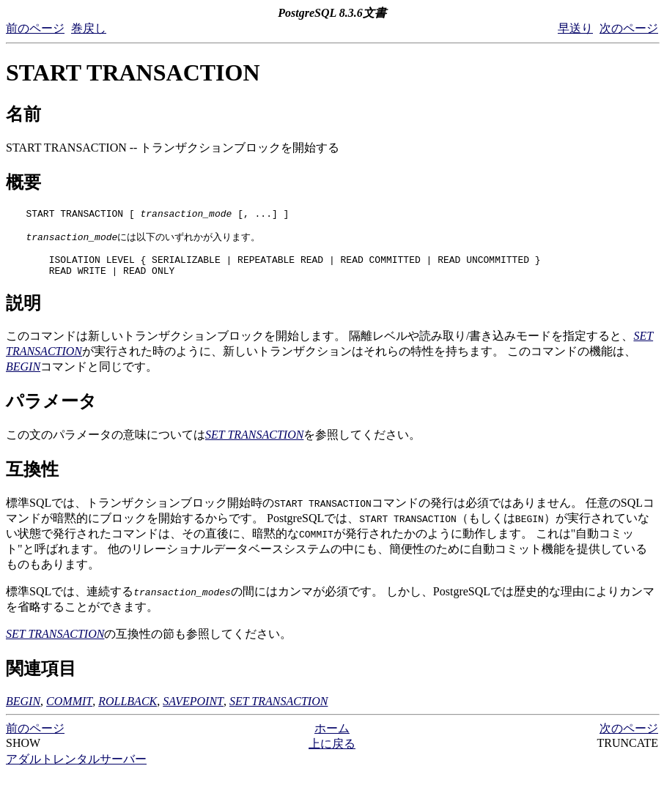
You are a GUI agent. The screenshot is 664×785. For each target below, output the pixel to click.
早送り (575, 28)
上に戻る (332, 755)
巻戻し (88, 28)
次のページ (629, 28)
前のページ (35, 28)
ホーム (332, 740)
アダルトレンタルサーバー (76, 770)
